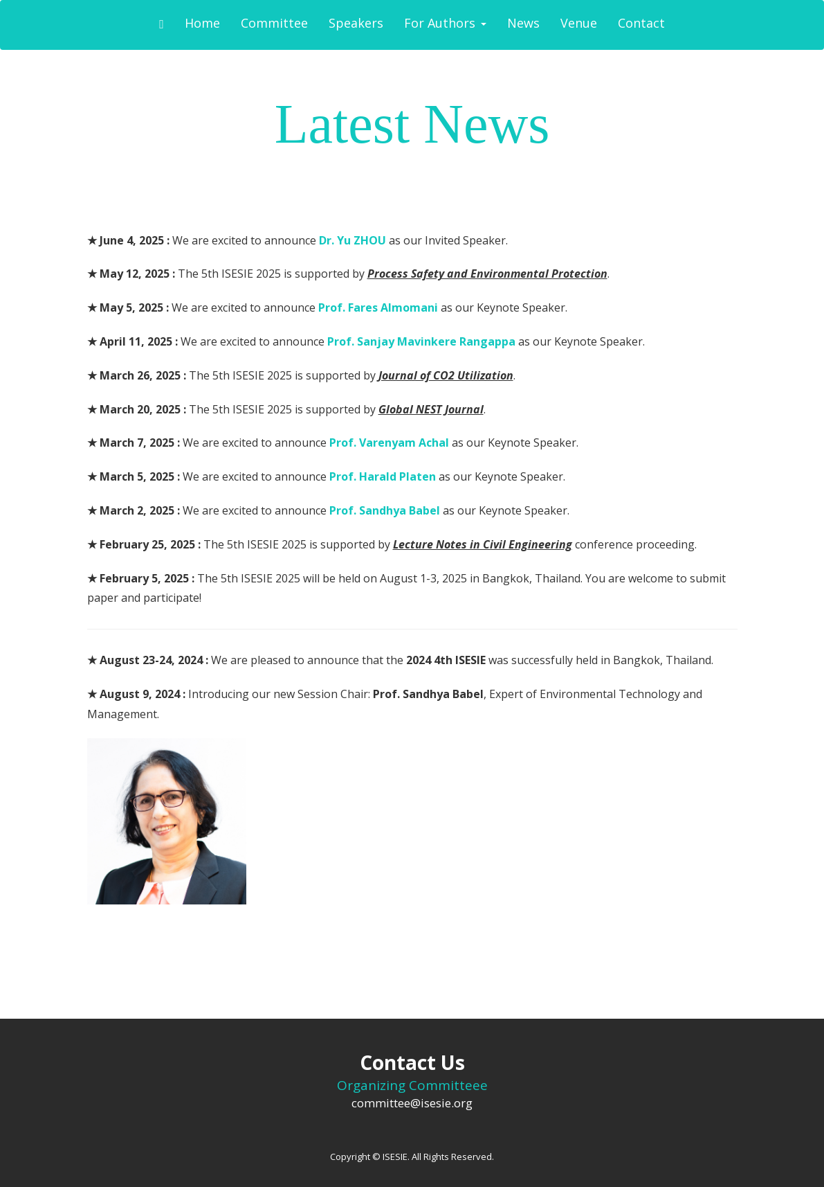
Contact (641, 23)
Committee (274, 23)
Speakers (356, 23)
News (523, 23)
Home (202, 23)
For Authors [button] (445, 23)
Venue (578, 23)
